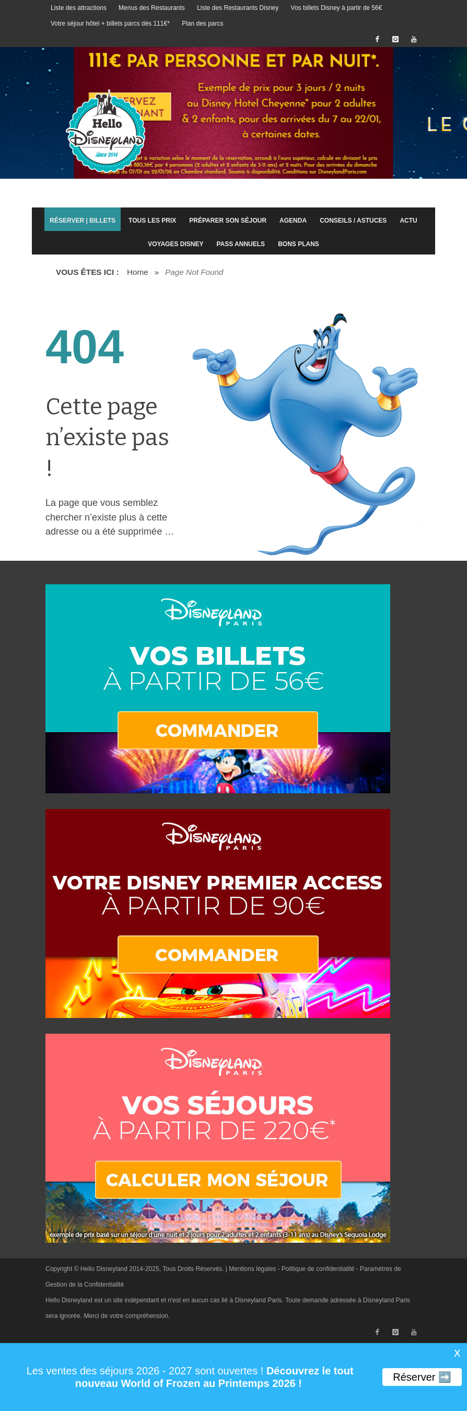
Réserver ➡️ (422, 1377)
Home (137, 272)
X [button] (456, 1353)
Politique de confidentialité (318, 1269)
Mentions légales (252, 1269)
